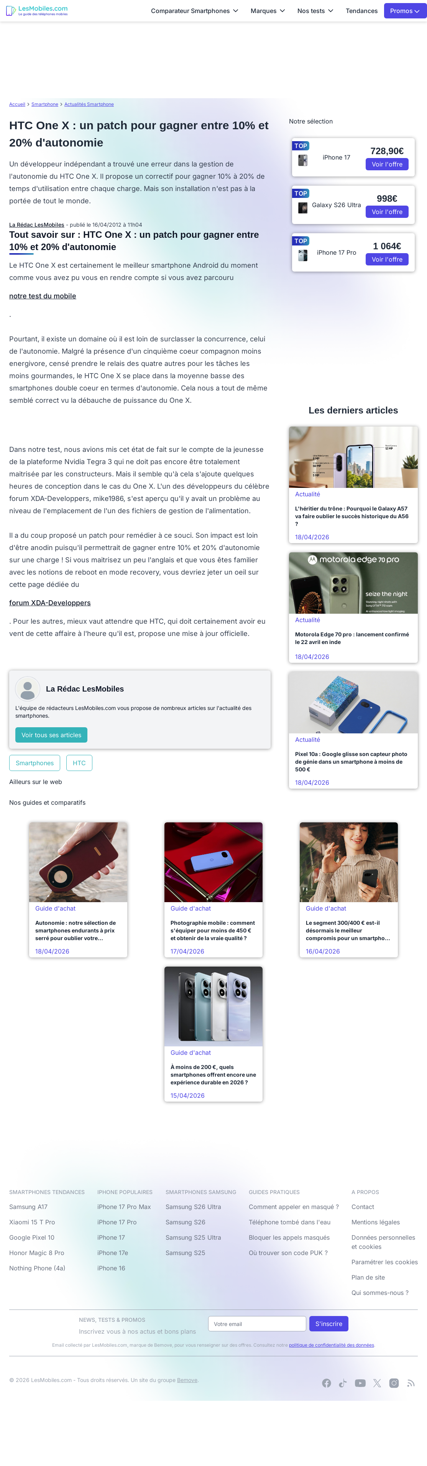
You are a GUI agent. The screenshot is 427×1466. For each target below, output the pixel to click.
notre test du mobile (42, 296)
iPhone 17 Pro (117, 1222)
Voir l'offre (387, 164)
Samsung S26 (185, 1222)
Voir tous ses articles (51, 735)
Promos (405, 11)
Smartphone (44, 104)
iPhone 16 (111, 1268)
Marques (268, 11)
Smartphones (35, 763)
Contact (362, 1207)
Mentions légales (375, 1222)
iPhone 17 (111, 1237)
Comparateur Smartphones (194, 11)
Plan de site (368, 1277)
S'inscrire (328, 1324)
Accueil (17, 104)
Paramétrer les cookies (384, 1262)
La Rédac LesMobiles (36, 224)
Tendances (362, 11)
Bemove (187, 1380)
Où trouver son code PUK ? (288, 1253)
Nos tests (315, 11)
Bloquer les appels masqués (289, 1237)
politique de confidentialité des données (331, 1345)
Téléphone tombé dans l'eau (289, 1222)
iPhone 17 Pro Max (124, 1207)
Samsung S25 (185, 1253)
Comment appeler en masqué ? (294, 1207)
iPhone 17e (112, 1253)
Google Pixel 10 (31, 1237)
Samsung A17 (28, 1207)
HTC (79, 763)
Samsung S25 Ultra (193, 1237)
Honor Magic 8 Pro (36, 1253)
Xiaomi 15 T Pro (32, 1222)
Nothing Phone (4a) (37, 1268)
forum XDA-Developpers (50, 603)
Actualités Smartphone (89, 104)
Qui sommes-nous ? (380, 1292)
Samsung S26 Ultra (193, 1207)
